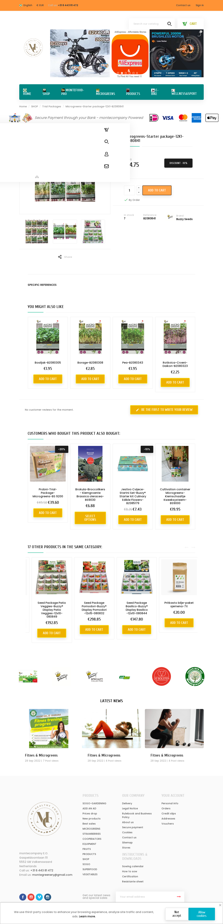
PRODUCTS (89, 854)
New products (92, 818)
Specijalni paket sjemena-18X (47, 604)
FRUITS (87, 849)
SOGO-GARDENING (94, 803)
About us (128, 822)
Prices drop (90, 813)
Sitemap (127, 842)
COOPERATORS (92, 839)
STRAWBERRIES (92, 834)
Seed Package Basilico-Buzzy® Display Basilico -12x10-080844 (175, 608)
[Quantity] (129, 190)
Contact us (183, 5)
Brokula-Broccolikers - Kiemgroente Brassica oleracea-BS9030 (90, 494)
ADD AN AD (89, 808)
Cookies (127, 832)
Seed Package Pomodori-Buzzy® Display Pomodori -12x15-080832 (132, 608)
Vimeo (39, 897)
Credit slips (169, 813)
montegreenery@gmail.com (52, 875)
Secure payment (132, 827)
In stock (129, 215)
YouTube (31, 897)
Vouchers (168, 823)
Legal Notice (130, 808)
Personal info (170, 803)
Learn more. (87, 916)
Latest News (111, 701)
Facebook (22, 897)
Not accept (176, 914)
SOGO (86, 864)
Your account (173, 795)
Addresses (168, 818)
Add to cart (157, 190)
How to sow (129, 871)
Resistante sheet (132, 881)
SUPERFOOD (90, 869)
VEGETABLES (90, 874)
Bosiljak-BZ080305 (48, 363)
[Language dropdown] (25, 5)
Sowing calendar (133, 866)
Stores (126, 847)
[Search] (152, 23)
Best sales (89, 823)
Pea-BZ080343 (132, 363)
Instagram (47, 897)
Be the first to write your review (164, 410)
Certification (130, 876)
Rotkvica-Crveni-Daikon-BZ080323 (175, 364)
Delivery (127, 803)
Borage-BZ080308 (90, 363)
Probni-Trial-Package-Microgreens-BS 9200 (48, 492)
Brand (180, 215)
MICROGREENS (91, 828)
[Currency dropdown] (40, 5)
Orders (166, 808)
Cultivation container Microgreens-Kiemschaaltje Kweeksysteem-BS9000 (175, 496)
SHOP (86, 859)
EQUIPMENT (89, 844)
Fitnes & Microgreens (41, 755)
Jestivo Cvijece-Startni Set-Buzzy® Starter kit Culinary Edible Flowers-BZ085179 (132, 496)
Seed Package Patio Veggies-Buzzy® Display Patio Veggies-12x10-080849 (90, 610)
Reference (149, 215)
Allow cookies (202, 914)
